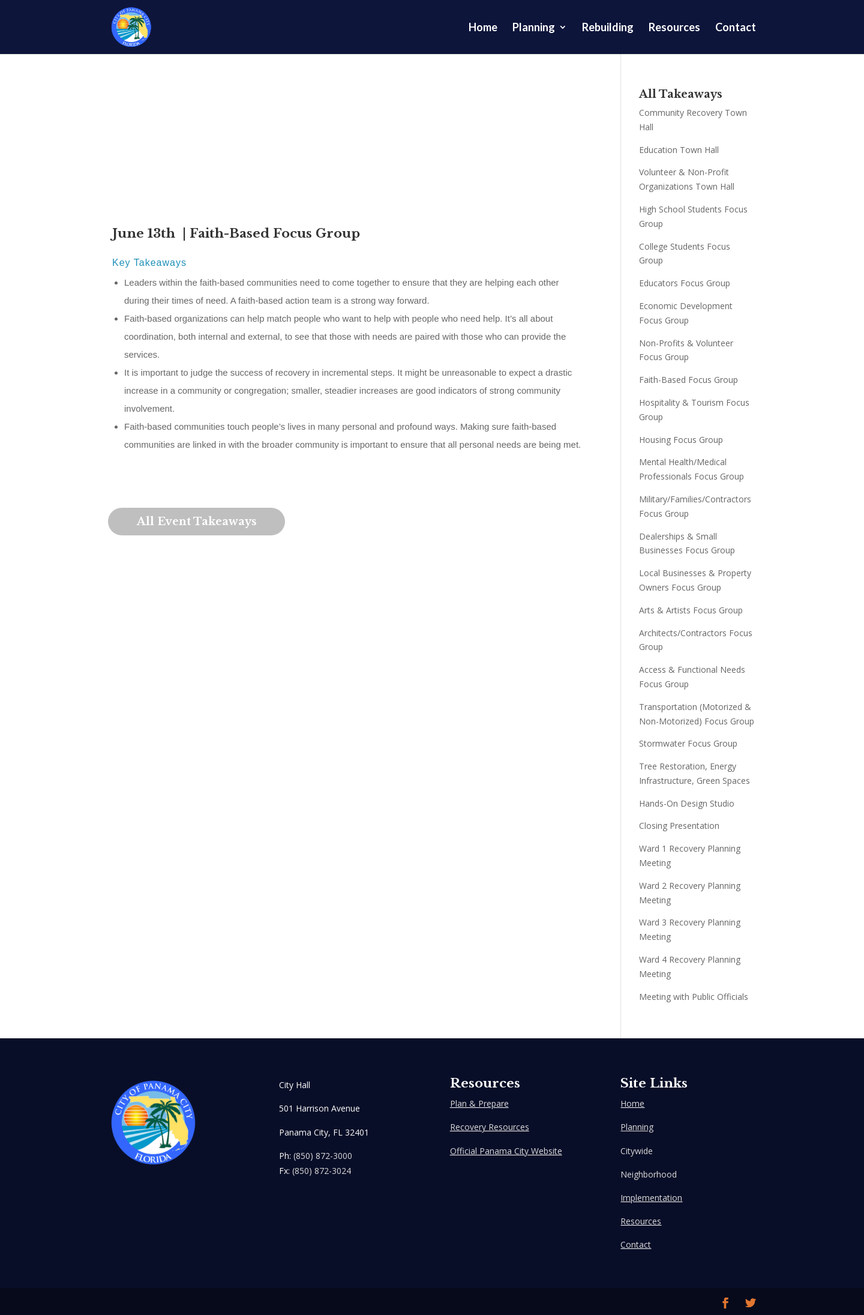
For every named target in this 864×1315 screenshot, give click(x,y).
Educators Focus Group (684, 283)
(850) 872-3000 (322, 1155)
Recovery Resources (489, 1127)
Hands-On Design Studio (686, 803)
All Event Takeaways (198, 521)
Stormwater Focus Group (688, 743)
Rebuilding (608, 28)
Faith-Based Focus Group (688, 379)
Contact (735, 28)
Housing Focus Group (681, 439)
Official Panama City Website (506, 1151)
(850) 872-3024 (321, 1170)
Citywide (636, 1151)
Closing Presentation (679, 825)
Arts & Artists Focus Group (691, 610)
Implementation (651, 1197)
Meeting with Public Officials (693, 996)
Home (483, 28)
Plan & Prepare (479, 1103)
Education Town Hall (679, 149)
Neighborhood (648, 1174)
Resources (674, 28)
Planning (533, 28)
